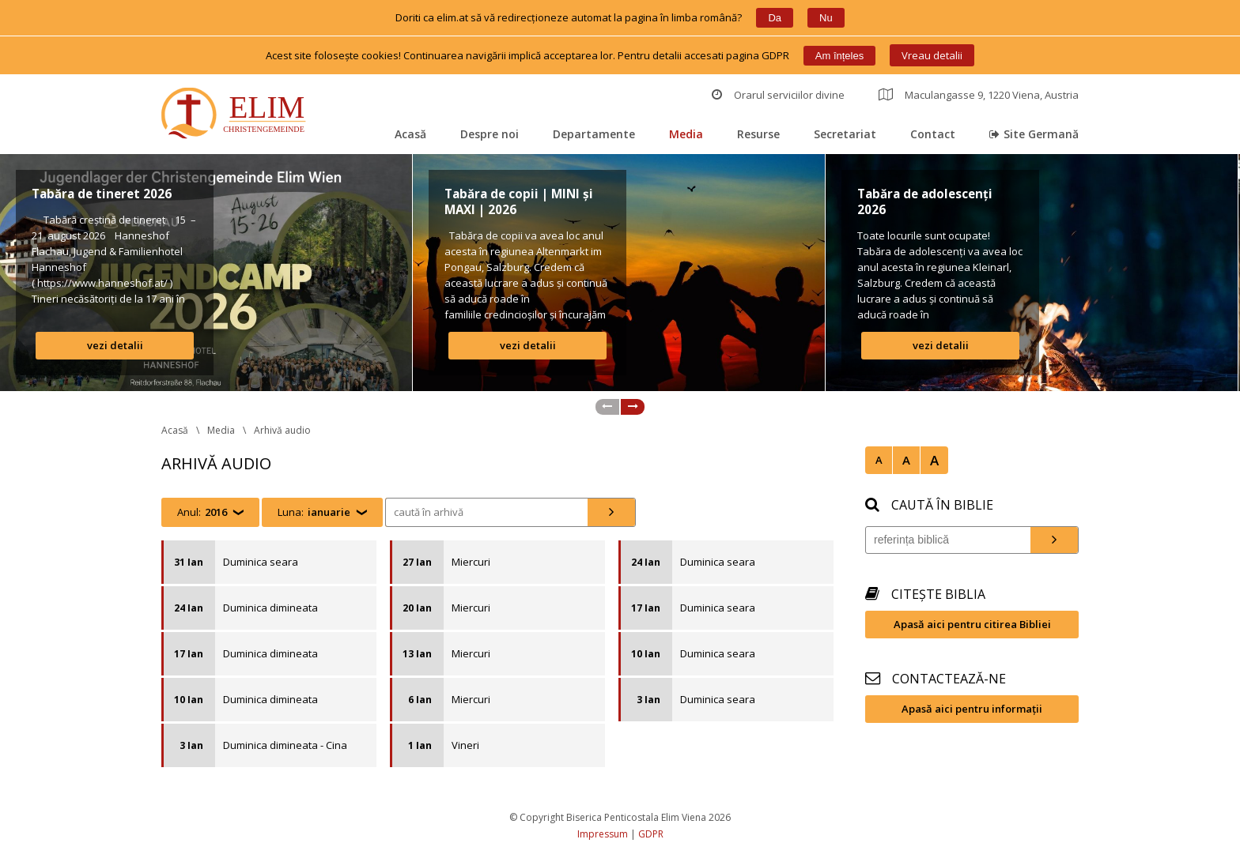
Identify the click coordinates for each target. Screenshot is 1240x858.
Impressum (602, 834)
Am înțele (839, 56)
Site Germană (1034, 133)
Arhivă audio (282, 430)
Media (686, 133)
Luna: (314, 512)
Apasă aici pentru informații (972, 709)
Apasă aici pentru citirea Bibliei (972, 624)
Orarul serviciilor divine (778, 95)
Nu (826, 18)
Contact (932, 133)
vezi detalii (115, 345)
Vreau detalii (932, 55)
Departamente (594, 133)
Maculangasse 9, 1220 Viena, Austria (979, 95)
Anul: (202, 512)
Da (774, 18)
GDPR (650, 834)
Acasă (410, 133)
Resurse (758, 133)
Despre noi (489, 133)
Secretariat (845, 133)
